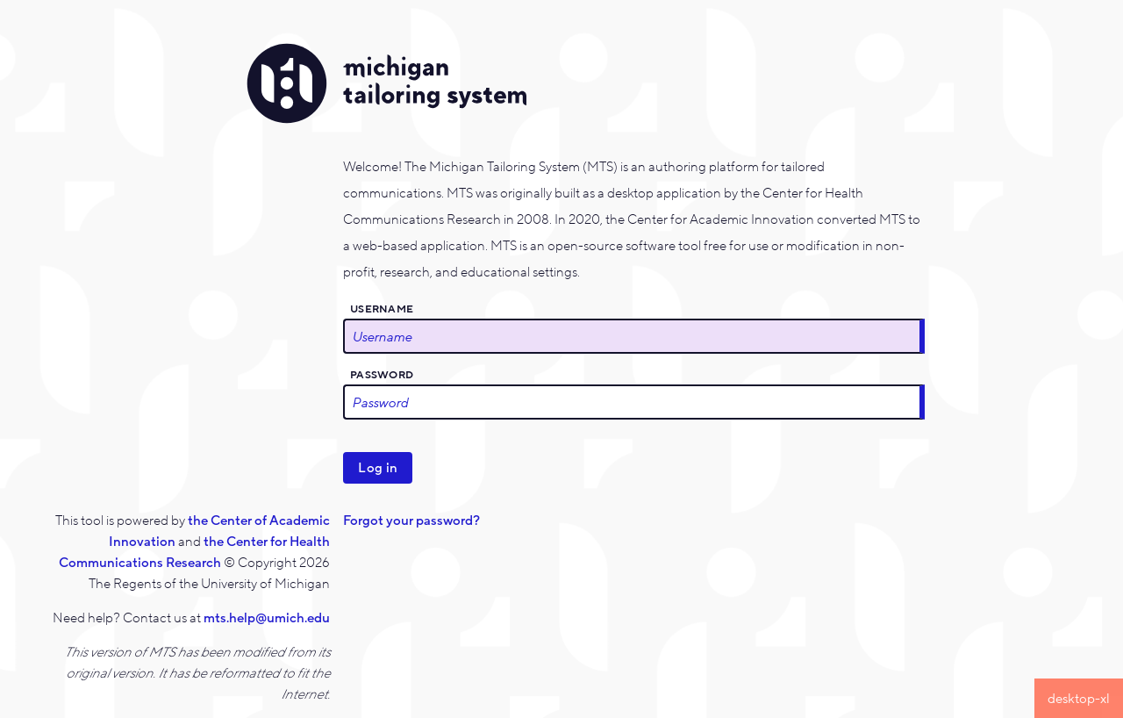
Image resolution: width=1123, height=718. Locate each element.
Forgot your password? (411, 520)
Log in (377, 468)
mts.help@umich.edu (267, 618)
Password (381, 375)
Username (381, 309)
